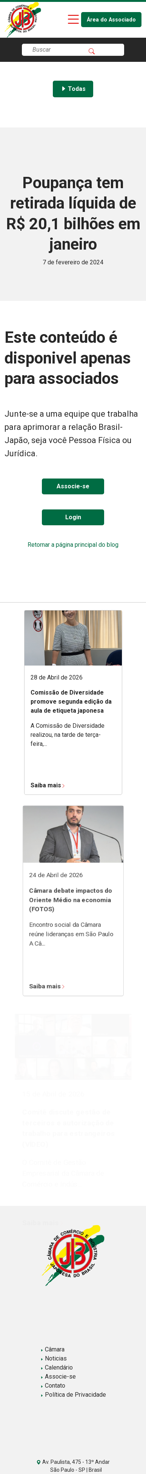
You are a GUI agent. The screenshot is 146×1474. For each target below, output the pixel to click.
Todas (73, 88)
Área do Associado (111, 20)
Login (73, 517)
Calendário (56, 1367)
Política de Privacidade (73, 1394)
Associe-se (73, 486)
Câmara (52, 1349)
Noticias (53, 1358)
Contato (52, 1385)
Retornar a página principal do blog (73, 544)
